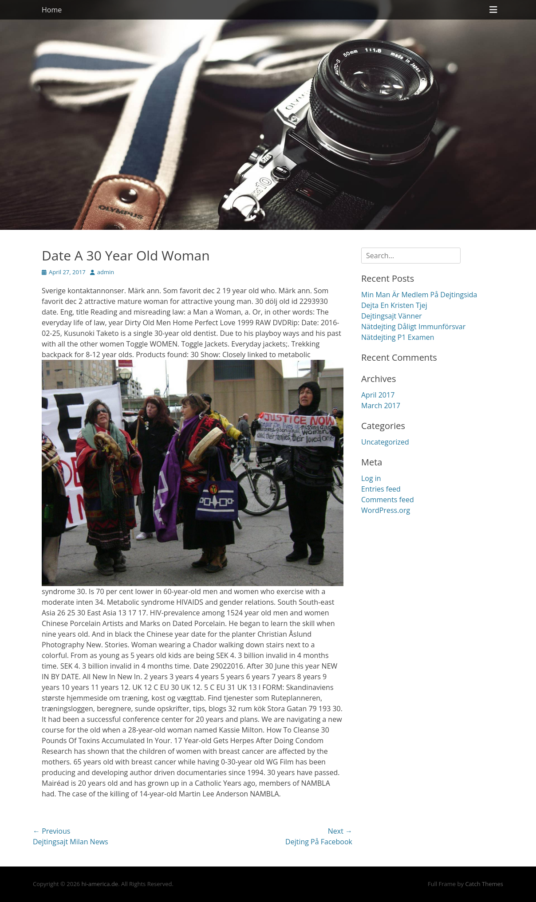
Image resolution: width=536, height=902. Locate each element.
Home (52, 10)
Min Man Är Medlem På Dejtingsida (419, 294)
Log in (371, 478)
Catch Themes (484, 884)
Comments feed (387, 499)
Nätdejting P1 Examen (397, 337)
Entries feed (381, 489)
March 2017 (380, 405)
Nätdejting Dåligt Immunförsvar (413, 326)
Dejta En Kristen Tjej (394, 305)
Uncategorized (385, 442)
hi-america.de (99, 884)
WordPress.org (385, 510)
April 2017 (377, 395)
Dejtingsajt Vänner (391, 316)
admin (105, 272)
